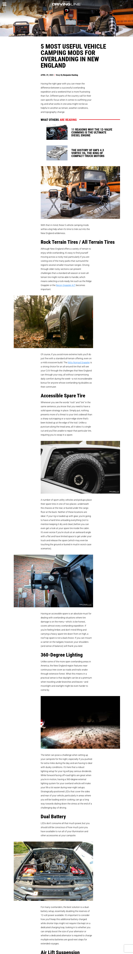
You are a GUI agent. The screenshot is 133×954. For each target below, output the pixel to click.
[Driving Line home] (66, 6)
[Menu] (4, 4)
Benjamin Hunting (70, 75)
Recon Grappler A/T (65, 285)
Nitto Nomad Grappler (79, 362)
